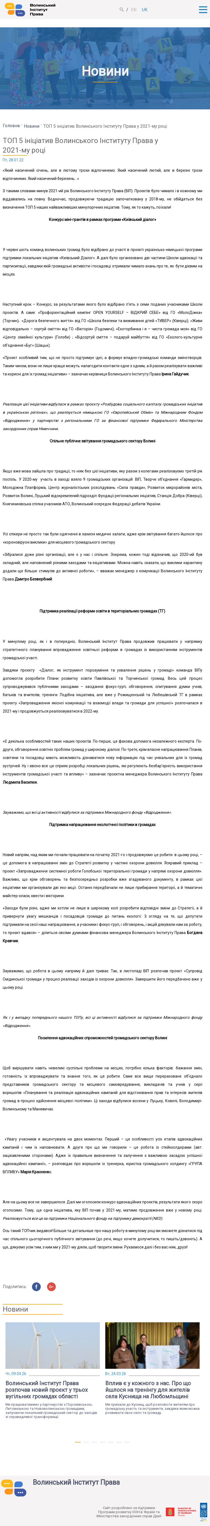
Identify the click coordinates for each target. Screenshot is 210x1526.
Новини (31, 126)
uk (144, 9)
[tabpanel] (53, 1371)
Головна (11, 125)
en (133, 9)
